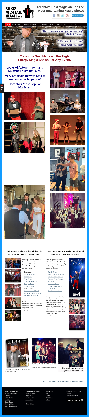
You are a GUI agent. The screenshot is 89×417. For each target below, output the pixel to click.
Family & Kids (16, 24)
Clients (48, 400)
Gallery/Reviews (61, 24)
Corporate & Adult (30, 24)
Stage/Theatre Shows (11, 406)
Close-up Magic (30, 397)
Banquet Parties (29, 284)
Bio (47, 393)
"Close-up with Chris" (31, 281)
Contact (73, 24)
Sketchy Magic (30, 404)
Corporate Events (29, 274)
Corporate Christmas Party (32, 293)
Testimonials (49, 397)
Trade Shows (28, 279)
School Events (9, 397)
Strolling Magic (29, 286)
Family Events (9, 402)
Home (8, 24)
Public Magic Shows (46, 24)
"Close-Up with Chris (55, 286)
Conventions (28, 277)
